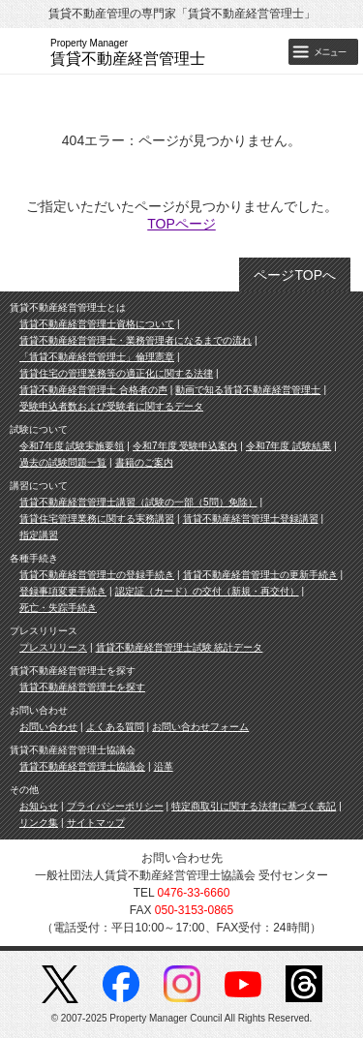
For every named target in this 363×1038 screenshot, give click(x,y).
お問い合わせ (48, 726)
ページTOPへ (295, 275)
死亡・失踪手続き (58, 607)
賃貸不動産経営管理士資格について (96, 324)
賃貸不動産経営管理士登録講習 (250, 518)
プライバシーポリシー (115, 806)
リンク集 (38, 822)
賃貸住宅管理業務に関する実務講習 (96, 518)
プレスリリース (53, 647)
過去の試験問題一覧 (62, 462)
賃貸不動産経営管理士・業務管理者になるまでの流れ (135, 340)
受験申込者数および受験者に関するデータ (111, 406)
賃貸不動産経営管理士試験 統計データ (179, 647)
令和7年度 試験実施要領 (71, 446)
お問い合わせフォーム (200, 726)
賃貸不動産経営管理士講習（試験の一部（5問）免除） (138, 502)
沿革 (163, 766)
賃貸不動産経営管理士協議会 (82, 766)
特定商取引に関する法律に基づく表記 (253, 806)
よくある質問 (115, 726)
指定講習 (38, 535)
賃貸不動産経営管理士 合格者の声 (93, 389)
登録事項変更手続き (62, 591)
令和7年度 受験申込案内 (185, 446)
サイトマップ (96, 822)
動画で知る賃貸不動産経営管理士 (247, 389)
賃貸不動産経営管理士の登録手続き (96, 574)
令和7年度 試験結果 (288, 446)
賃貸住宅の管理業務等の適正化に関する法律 (116, 373)
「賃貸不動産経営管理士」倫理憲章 (96, 356)
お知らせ (38, 806)
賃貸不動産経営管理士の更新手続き (260, 574)
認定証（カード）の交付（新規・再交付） (207, 591)
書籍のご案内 (144, 462)
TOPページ (181, 223)
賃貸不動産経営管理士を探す (82, 687)
